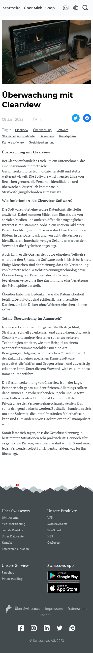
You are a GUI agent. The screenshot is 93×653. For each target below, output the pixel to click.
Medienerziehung (13, 524)
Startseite (12, 8)
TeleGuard (54, 530)
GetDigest (53, 543)
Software (62, 130)
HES (50, 536)
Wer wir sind (10, 518)
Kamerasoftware (13, 142)
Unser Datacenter (13, 536)
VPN (50, 518)
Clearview (21, 130)
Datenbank (47, 136)
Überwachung (42, 130)
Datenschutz (77, 609)
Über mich (33, 8)
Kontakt (7, 543)
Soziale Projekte (12, 530)
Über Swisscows (27, 609)
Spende (46, 615)
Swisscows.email (58, 524)
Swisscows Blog (12, 579)
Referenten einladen (15, 549)
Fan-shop (8, 573)
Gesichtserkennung (41, 142)
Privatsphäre (67, 136)
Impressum (54, 609)
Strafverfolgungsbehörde (18, 136)
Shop (50, 8)
